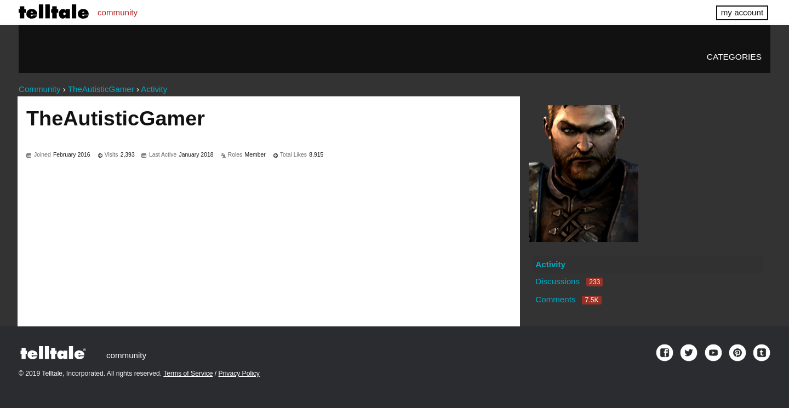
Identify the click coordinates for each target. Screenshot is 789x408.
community (118, 12)
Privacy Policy (239, 373)
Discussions (569, 281)
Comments (568, 299)
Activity (550, 264)
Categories (734, 56)
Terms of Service (188, 373)
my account (742, 12)
